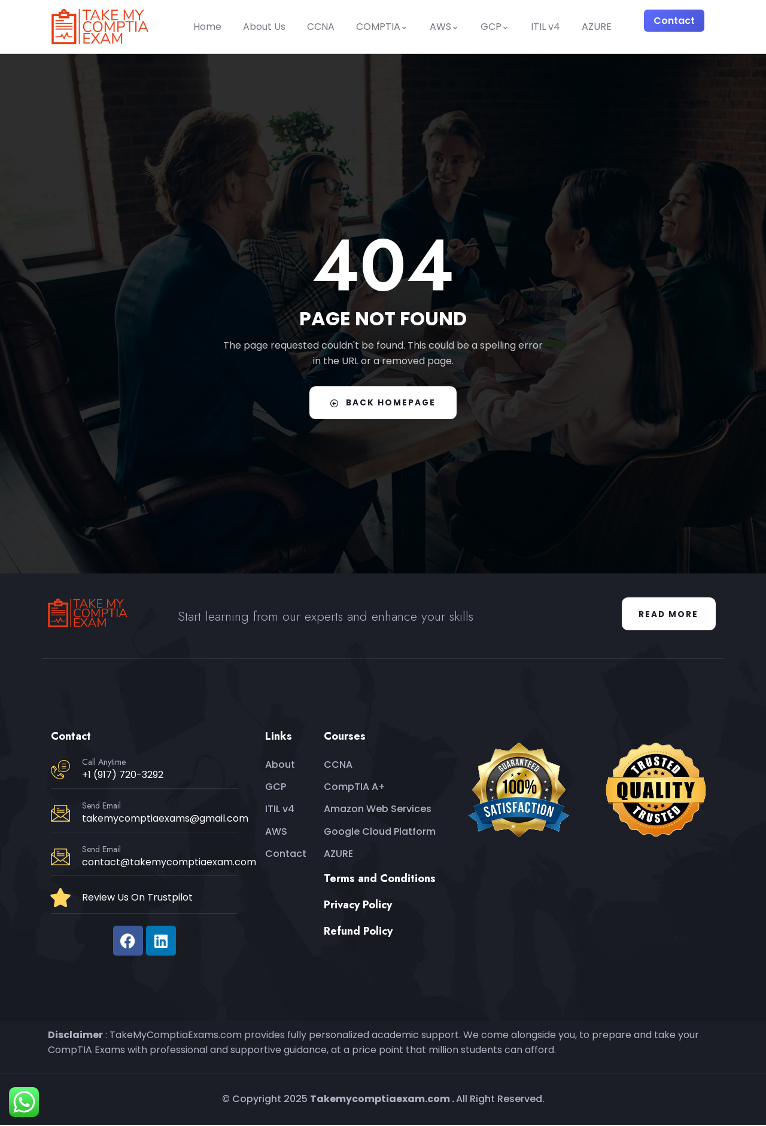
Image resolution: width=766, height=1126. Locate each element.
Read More (667, 615)
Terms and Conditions (380, 879)
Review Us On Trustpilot (137, 898)
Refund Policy (358, 932)
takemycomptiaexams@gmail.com (165, 819)
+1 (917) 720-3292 (122, 776)
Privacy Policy (358, 906)
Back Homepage (383, 402)
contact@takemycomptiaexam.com (169, 863)
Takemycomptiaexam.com (380, 1100)
